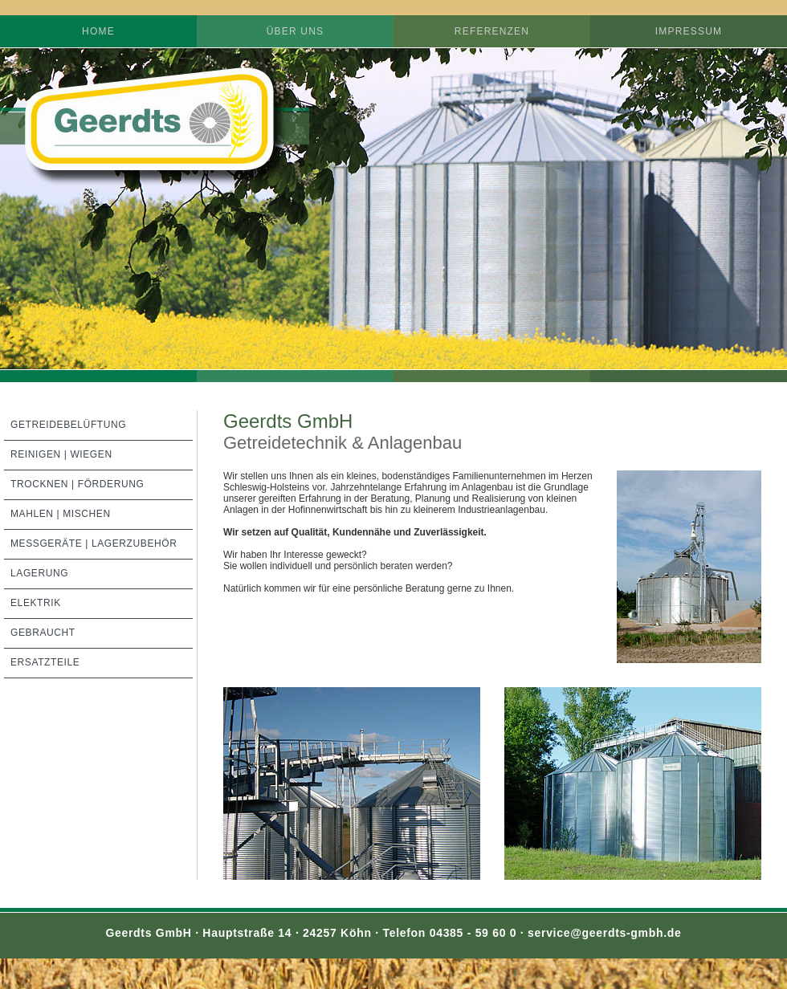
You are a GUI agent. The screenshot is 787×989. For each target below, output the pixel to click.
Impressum (688, 31)
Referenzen (492, 31)
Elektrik (35, 602)
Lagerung (39, 573)
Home (98, 31)
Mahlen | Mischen (60, 513)
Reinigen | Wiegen (61, 454)
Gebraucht (42, 632)
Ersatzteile (45, 662)
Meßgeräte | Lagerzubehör (93, 543)
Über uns (295, 31)
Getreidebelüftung (68, 424)
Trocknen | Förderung (77, 484)
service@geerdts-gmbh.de (602, 932)
